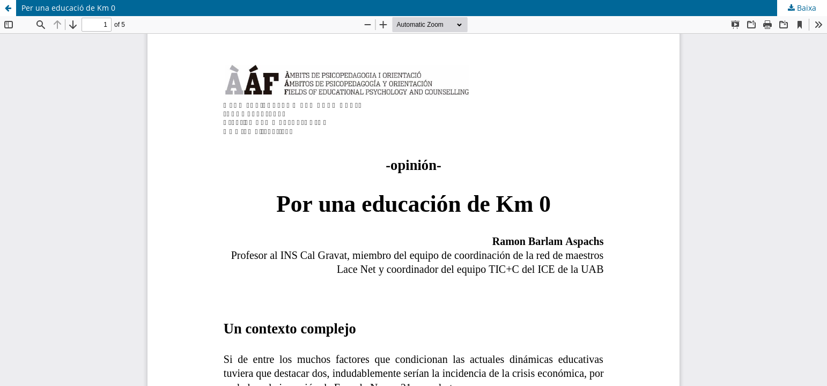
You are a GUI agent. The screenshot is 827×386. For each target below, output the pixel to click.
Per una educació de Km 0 (68, 8)
